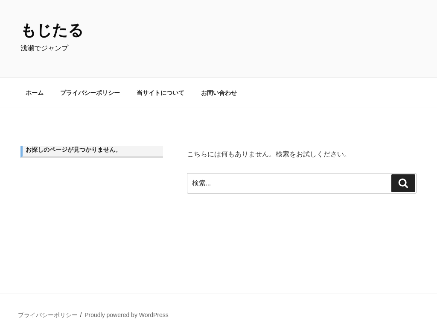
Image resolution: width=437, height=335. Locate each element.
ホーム (35, 92)
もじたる (52, 30)
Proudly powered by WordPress (126, 314)
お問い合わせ (219, 92)
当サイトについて (160, 92)
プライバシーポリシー (90, 92)
